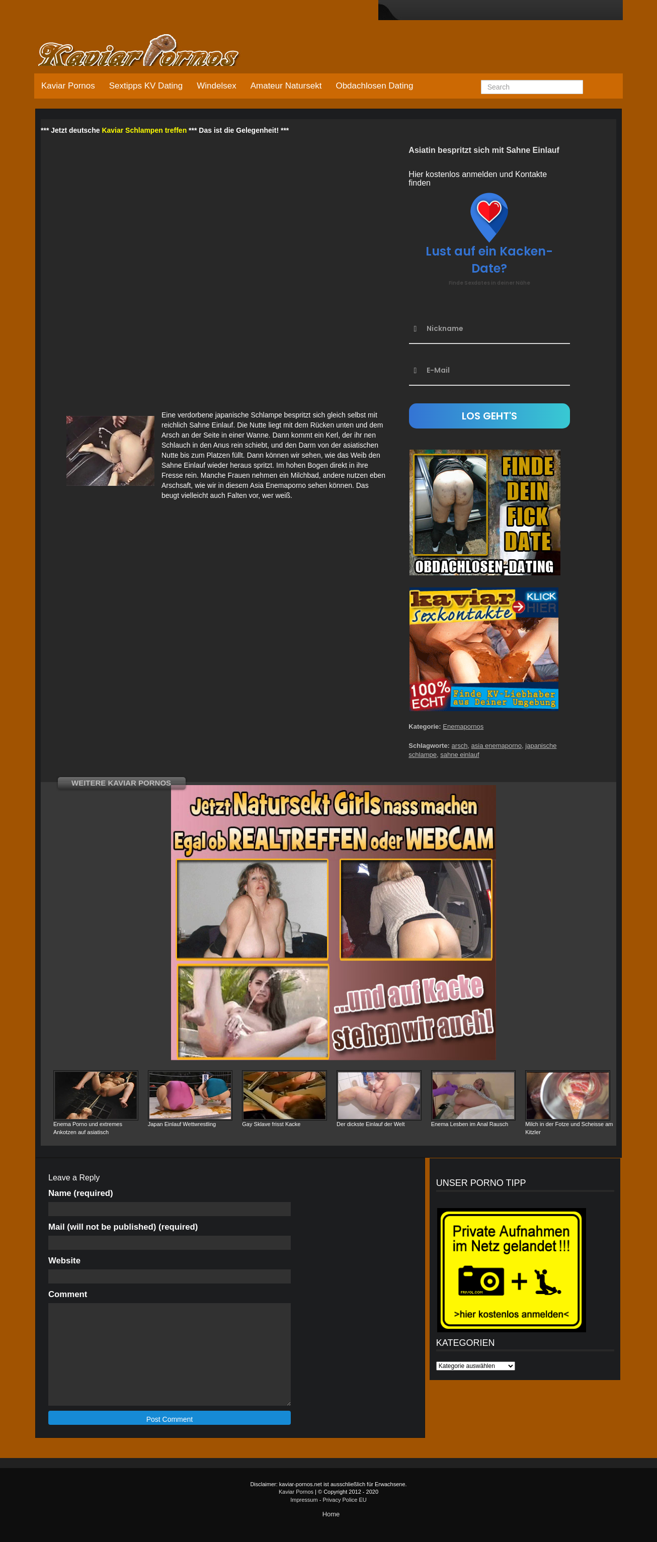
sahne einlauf (459, 754)
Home (331, 1514)
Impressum (303, 1500)
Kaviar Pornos (68, 86)
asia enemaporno (496, 745)
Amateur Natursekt (286, 86)
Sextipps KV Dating (146, 86)
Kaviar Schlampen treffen (144, 130)
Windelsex (216, 86)
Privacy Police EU (344, 1500)
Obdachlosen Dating (374, 86)
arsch (460, 745)
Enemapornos (463, 726)
